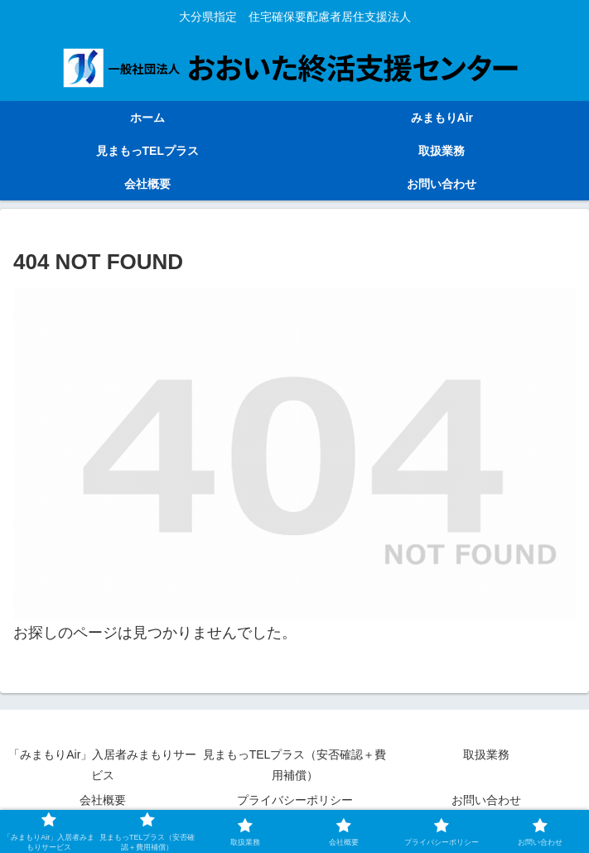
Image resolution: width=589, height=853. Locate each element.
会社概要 (103, 800)
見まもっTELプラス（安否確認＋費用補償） (295, 765)
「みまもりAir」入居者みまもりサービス (102, 765)
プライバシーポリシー (295, 800)
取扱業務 (486, 754)
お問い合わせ (486, 800)
